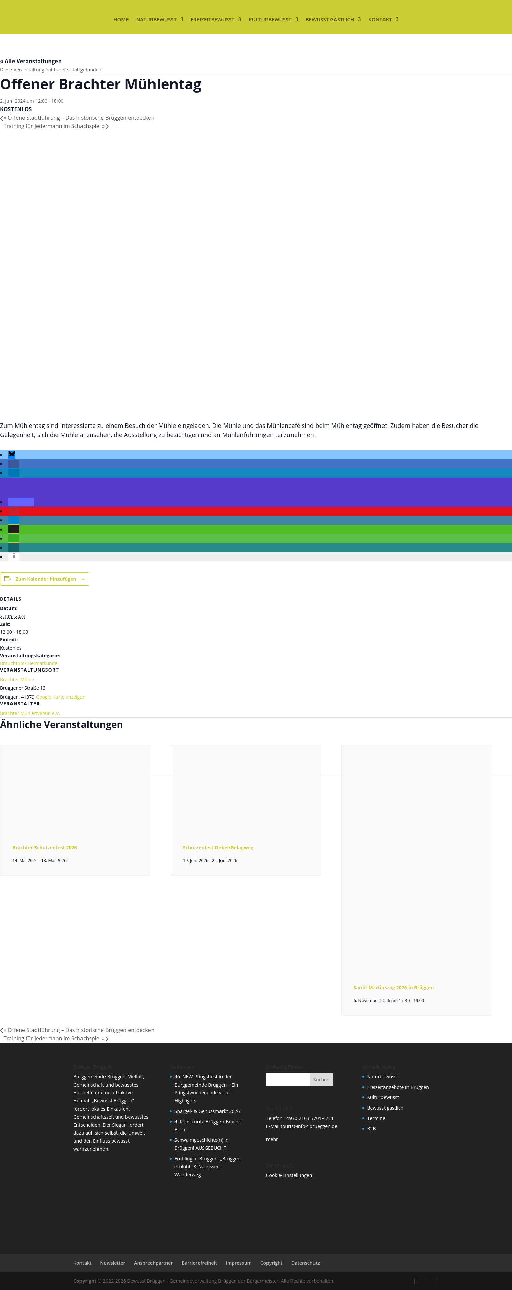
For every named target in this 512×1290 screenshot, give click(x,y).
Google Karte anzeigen (61, 696)
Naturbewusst (156, 19)
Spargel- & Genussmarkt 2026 (207, 1111)
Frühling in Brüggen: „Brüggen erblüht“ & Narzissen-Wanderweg (207, 1166)
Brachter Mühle (17, 679)
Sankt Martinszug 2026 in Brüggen (394, 987)
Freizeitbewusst (212, 19)
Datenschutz (305, 1263)
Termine (376, 1118)
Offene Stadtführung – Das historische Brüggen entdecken (79, 117)
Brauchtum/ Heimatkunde (28, 663)
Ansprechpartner (153, 1263)
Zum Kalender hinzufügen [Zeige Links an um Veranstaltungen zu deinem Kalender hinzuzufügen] (46, 579)
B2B (371, 1128)
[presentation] (75, 827)
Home (121, 19)
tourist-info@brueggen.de (309, 1126)
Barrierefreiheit (199, 1263)
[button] (11, 455)
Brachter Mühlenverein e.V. (30, 713)
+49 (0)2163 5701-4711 (309, 1118)
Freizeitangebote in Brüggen (398, 1087)
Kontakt (380, 19)
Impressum (239, 1263)
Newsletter (112, 1263)
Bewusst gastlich (330, 19)
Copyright (271, 1263)
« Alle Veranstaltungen (31, 61)
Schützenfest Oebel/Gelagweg (218, 847)
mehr (272, 1139)
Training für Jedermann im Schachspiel (54, 126)
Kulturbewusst (270, 19)
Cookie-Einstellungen (289, 1175)
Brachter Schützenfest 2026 (44, 847)
